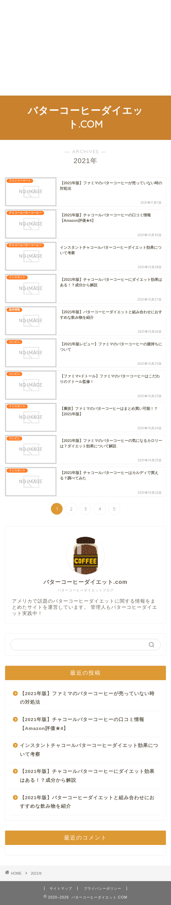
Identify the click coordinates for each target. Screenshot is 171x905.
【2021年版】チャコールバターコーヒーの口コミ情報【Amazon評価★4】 (82, 724)
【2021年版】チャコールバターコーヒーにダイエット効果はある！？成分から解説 (87, 776)
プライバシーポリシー (102, 888)
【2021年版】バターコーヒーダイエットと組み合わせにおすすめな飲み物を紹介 (87, 802)
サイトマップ (61, 888)
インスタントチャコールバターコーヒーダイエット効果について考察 (89, 750)
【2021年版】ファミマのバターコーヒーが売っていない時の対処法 (87, 698)
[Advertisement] (85, 48)
